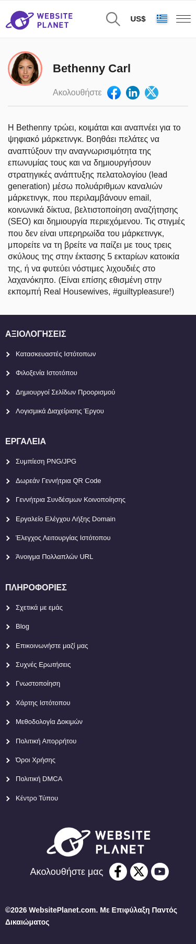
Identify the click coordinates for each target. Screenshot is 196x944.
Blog (22, 626)
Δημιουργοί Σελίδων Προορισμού (65, 392)
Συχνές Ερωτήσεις (43, 664)
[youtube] (160, 872)
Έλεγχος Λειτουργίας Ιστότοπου (63, 538)
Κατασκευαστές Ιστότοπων (56, 354)
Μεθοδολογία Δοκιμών (49, 722)
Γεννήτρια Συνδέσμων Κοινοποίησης (70, 499)
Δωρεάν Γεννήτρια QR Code (58, 481)
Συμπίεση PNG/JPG (46, 461)
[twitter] (139, 872)
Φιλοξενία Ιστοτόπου (46, 373)
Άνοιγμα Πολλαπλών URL (54, 557)
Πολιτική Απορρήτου (46, 741)
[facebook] (118, 872)
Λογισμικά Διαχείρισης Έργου (60, 411)
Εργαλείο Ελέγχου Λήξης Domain (66, 519)
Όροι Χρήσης (35, 760)
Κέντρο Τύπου (37, 798)
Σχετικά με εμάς (39, 607)
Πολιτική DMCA (39, 779)
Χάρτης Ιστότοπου (43, 703)
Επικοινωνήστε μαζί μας (52, 646)
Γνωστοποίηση (38, 683)
